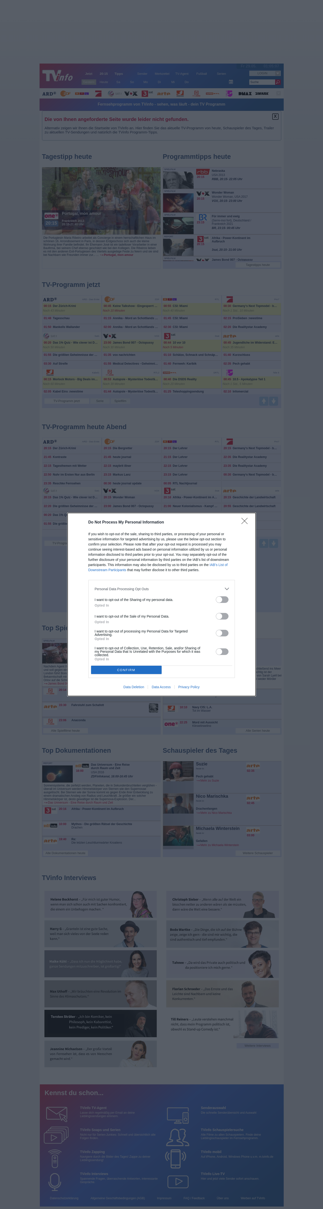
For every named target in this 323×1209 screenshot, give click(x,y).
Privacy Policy (188, 687)
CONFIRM (126, 670)
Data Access (161, 687)
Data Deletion (134, 687)
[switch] (222, 599)
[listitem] (162, 588)
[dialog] (162, 604)
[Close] (246, 522)
